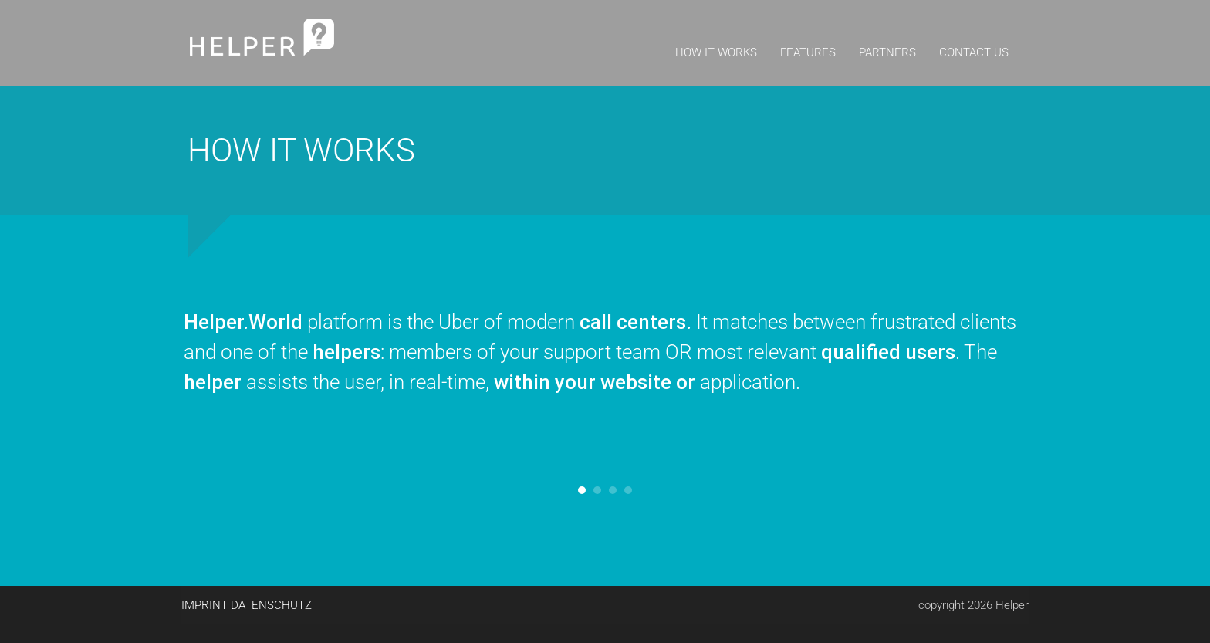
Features (808, 52)
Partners (887, 52)
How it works (716, 52)
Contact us (974, 52)
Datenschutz (271, 605)
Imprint (204, 605)
